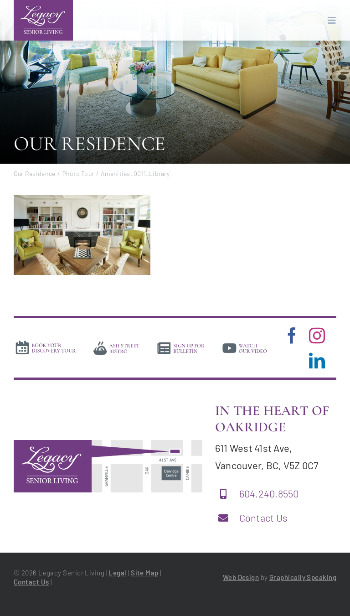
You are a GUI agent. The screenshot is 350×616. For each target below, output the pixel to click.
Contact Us (263, 517)
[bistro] (116, 343)
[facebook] (292, 335)
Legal (117, 573)
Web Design (241, 577)
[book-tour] (45, 342)
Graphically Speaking (302, 577)
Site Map (145, 573)
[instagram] (317, 335)
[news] (181, 343)
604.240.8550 (269, 493)
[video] (245, 343)
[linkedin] (317, 360)
